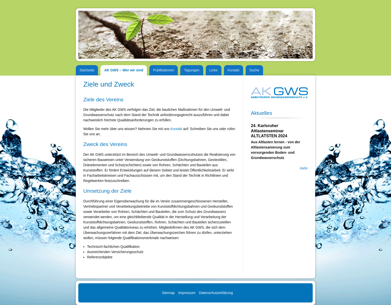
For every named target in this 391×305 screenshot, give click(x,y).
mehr (304, 168)
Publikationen (163, 70)
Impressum (186, 293)
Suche (254, 70)
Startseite (87, 70)
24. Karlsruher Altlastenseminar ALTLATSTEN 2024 (269, 130)
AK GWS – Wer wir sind (123, 70)
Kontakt (233, 70)
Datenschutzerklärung (216, 293)
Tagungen (191, 70)
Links (213, 70)
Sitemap (168, 293)
